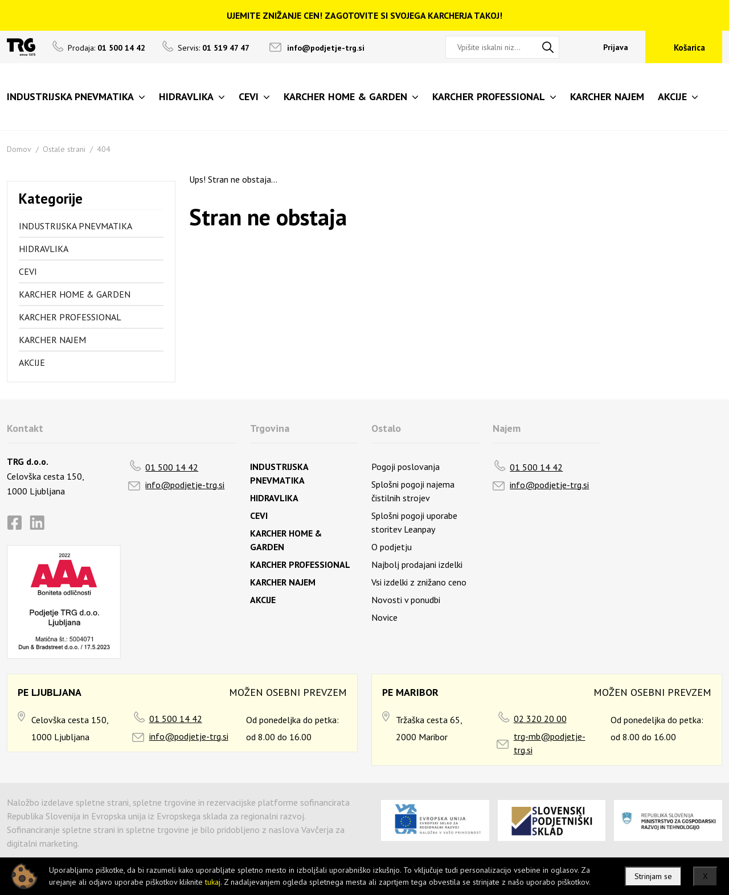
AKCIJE (32, 362)
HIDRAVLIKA (43, 248)
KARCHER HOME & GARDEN (74, 294)
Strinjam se (653, 876)
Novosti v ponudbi (405, 599)
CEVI (28, 271)
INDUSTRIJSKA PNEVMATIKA (75, 226)
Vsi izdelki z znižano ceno (418, 582)
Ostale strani (64, 149)
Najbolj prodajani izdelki (416, 564)
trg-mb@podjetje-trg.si (549, 743)
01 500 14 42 (171, 467)
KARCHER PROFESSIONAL (70, 317)
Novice (384, 617)
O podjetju (391, 546)
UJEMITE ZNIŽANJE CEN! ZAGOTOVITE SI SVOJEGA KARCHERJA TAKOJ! (364, 15)
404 (103, 149)
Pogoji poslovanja (405, 466)
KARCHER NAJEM (52, 339)
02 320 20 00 (540, 718)
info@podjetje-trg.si (325, 48)
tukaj (212, 882)
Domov (19, 149)
